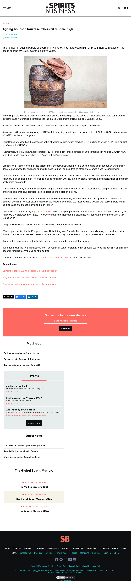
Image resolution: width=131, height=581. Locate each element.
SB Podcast (104, 548)
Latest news (25, 553)
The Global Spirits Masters (34, 470)
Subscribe (65, 328)
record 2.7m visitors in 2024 (54, 257)
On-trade (28, 548)
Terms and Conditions (47, 566)
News (7, 548)
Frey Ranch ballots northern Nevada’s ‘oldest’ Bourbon (30, 277)
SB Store (66, 548)
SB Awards (91, 548)
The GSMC (40, 548)
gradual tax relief (42, 211)
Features (17, 548)
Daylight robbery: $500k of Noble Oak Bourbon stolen (30, 271)
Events (115, 548)
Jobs (124, 548)
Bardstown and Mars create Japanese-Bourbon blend (30, 284)
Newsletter (78, 548)
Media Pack (96, 566)
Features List (85, 566)
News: (14, 553)
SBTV (116, 553)
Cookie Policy (74, 566)
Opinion (107, 553)
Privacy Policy (62, 566)
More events (34, 423)
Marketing (84, 553)
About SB (34, 566)
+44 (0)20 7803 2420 (107, 571)
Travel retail (62, 553)
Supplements (53, 548)
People (74, 553)
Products (38, 553)
